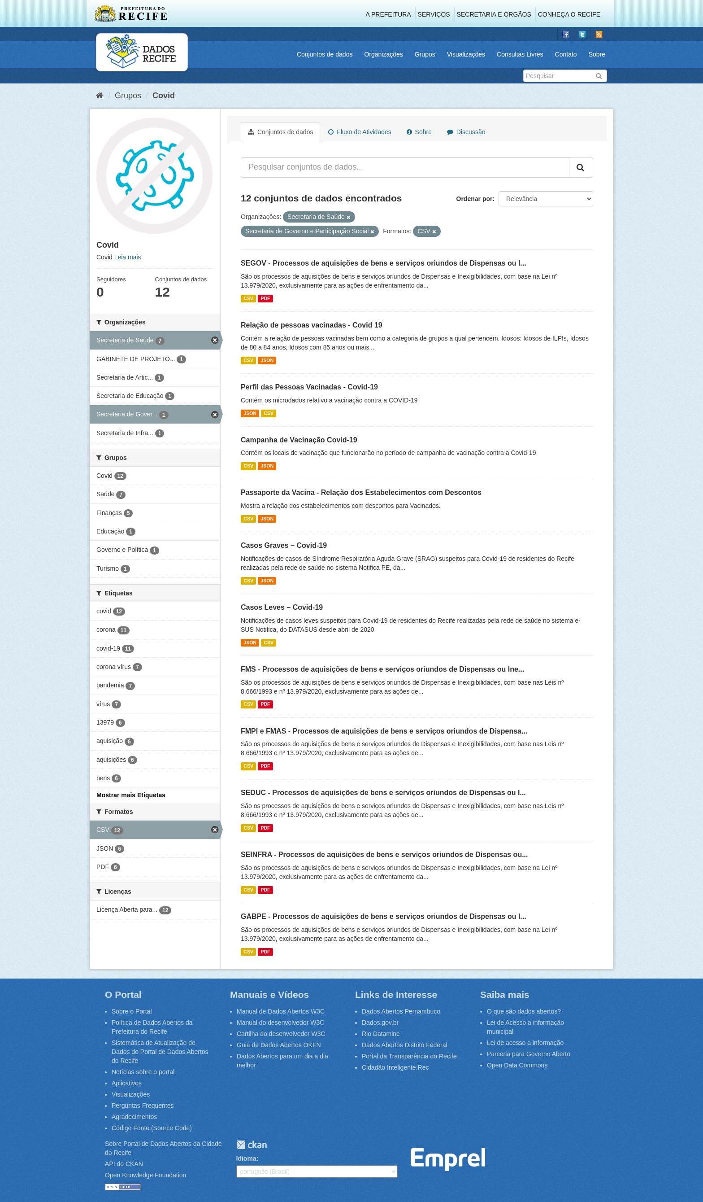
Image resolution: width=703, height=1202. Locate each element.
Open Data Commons (517, 1065)
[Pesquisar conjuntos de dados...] (405, 167)
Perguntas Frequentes (143, 1105)
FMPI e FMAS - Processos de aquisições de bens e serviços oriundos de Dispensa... (384, 731)
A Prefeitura (388, 14)
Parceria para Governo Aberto (528, 1054)
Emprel (448, 1159)
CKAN (251, 1145)
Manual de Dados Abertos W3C (281, 1011)
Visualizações (466, 54)
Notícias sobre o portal (143, 1071)
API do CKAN (124, 1163)
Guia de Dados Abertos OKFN (279, 1045)
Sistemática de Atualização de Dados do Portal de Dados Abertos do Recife (160, 1051)
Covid (163, 95)
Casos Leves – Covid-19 (282, 607)
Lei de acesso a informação (525, 1042)
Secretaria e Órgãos (494, 14)
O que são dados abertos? (524, 1011)
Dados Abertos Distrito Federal (404, 1045)
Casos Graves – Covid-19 (284, 545)
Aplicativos (127, 1083)
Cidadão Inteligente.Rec (395, 1067)
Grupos (425, 54)
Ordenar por (474, 198)
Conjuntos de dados (325, 54)
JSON (266, 360)
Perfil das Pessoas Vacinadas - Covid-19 (309, 387)
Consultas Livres (520, 54)
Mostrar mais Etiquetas (130, 795)
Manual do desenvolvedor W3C (280, 1022)
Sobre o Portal (132, 1011)
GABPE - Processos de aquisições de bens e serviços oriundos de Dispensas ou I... (383, 916)
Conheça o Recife (569, 14)
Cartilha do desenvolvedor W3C (281, 1033)
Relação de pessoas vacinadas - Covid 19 (311, 325)
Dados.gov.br (380, 1022)
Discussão (466, 131)
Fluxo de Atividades (359, 131)
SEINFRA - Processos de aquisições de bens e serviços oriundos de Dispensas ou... (384, 854)
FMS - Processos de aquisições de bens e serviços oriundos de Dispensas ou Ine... (382, 669)
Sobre (597, 54)
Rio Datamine (381, 1033)
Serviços (434, 14)
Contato (566, 54)
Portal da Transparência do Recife (409, 1056)
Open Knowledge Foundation (145, 1175)
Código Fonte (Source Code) (152, 1128)
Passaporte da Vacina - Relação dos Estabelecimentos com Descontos (361, 492)
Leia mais (127, 257)
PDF (265, 298)
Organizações (383, 54)
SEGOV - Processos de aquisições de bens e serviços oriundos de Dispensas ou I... (383, 263)
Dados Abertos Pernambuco (401, 1011)
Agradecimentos (134, 1116)
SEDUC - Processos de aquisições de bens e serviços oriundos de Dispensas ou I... (383, 792)
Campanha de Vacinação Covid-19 (299, 440)
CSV (248, 298)
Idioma (246, 1158)
